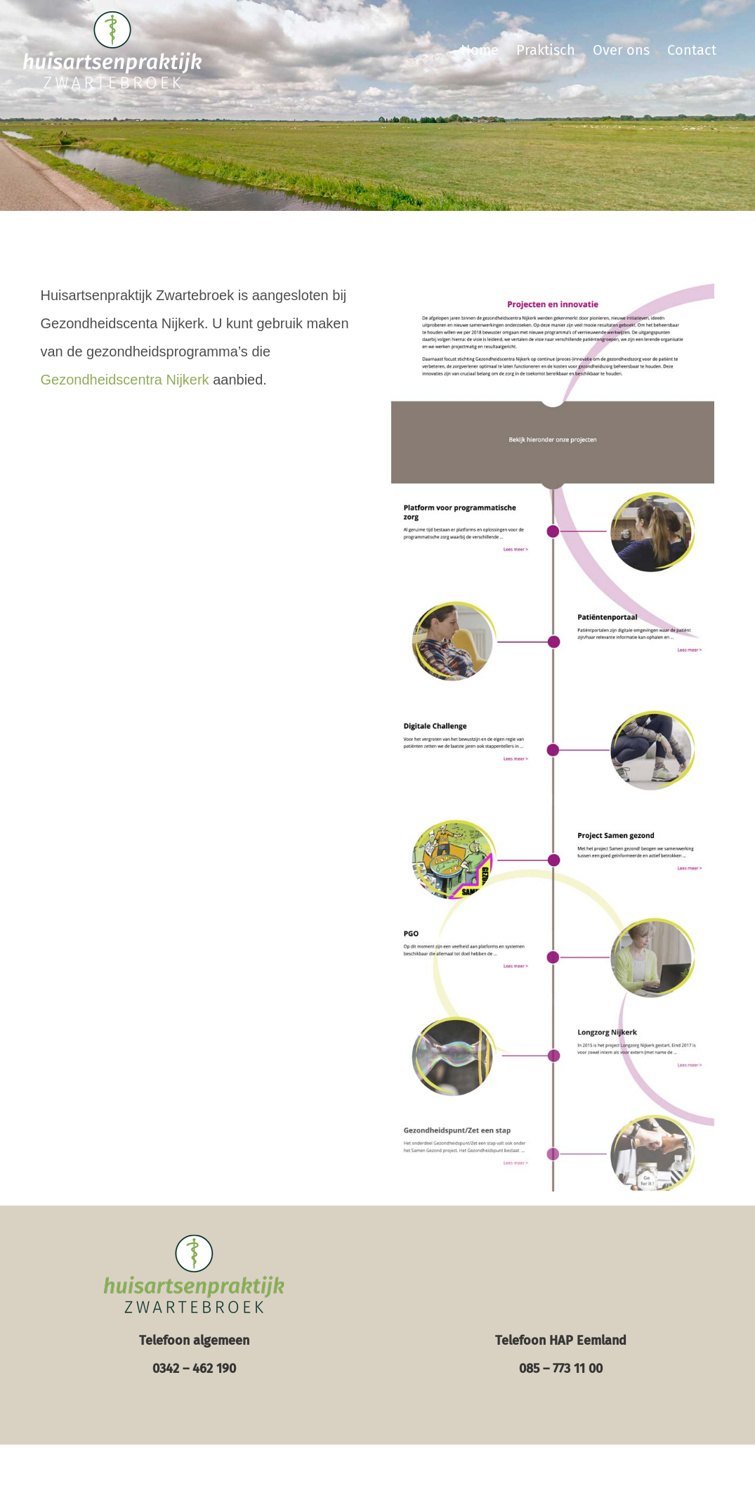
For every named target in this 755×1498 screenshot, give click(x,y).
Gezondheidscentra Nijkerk (125, 379)
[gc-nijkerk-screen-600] (553, 288)
